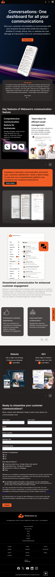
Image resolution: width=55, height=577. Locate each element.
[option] (27, 90)
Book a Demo (27, 40)
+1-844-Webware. (43, 520)
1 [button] (26, 97)
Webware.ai (27, 574)
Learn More (14, 362)
